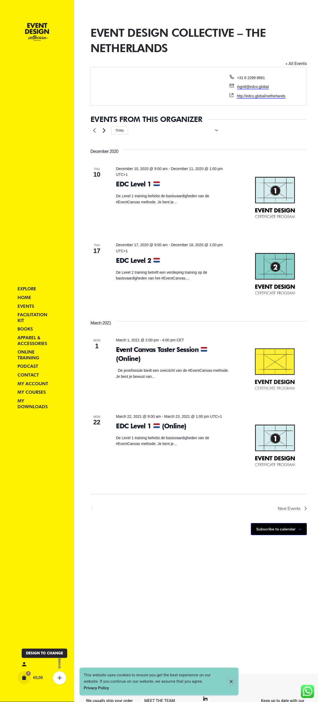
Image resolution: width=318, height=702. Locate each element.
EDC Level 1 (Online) (151, 426)
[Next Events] (104, 130)
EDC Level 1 (138, 184)
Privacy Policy (96, 688)
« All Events (296, 63)
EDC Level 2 (138, 260)
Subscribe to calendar (276, 529)
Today (119, 130)
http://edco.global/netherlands (261, 96)
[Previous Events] (93, 130)
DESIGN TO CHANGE (44, 653)
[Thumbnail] (36, 31)
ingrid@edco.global (253, 87)
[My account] (36, 664)
